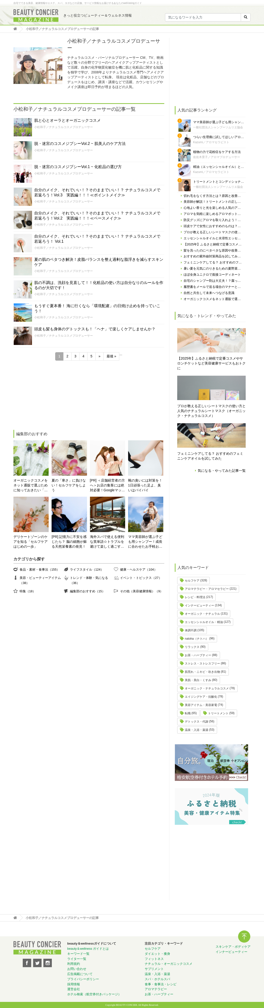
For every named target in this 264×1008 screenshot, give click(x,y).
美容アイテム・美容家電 (201, 705)
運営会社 (73, 989)
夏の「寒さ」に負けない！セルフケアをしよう (69, 485)
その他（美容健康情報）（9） (141, 591)
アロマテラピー (156, 989)
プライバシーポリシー (83, 979)
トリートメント (218, 713)
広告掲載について (80, 974)
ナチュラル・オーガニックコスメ (168, 964)
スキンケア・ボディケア (233, 946)
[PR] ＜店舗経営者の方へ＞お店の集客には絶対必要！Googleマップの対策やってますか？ (107, 485)
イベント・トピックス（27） (141, 578)
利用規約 (73, 964)
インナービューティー (199, 605)
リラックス (192, 647)
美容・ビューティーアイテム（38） (40, 580)
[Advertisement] (50, 395)
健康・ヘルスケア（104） (138, 569)
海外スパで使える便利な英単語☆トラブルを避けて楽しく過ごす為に (107, 542)
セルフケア (192, 580)
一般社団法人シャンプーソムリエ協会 (218, 127)
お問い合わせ (76, 969)
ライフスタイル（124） (87, 569)
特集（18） (28, 591)
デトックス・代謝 (196, 721)
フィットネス (154, 959)
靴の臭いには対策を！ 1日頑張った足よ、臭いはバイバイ (145, 485)
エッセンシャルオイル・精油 (204, 622)
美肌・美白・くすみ (198, 680)
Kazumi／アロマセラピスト (211, 142)
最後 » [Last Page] (111, 356)
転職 (188, 713)
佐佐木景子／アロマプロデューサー (216, 157)
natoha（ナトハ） (197, 638)
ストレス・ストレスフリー (202, 663)
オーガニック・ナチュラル (202, 613)
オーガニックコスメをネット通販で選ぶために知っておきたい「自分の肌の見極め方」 (30, 485)
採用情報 (73, 984)
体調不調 (191, 630)
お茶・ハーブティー (198, 655)
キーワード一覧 (78, 954)
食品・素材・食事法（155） (40, 569)
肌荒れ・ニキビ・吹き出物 (202, 672)
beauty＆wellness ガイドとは (88, 948)
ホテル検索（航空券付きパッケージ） (94, 994)
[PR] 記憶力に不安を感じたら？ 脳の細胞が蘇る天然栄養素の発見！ (69, 541)
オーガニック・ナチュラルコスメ (207, 688)
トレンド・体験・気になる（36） (89, 580)
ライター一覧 (76, 959)
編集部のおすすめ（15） (87, 591)
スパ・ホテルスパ (157, 979)
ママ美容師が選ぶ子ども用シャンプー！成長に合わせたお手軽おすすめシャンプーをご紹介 (145, 542)
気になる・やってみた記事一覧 (222, 471)
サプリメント (154, 969)
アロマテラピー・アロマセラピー (207, 589)
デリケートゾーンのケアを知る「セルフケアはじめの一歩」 (30, 541)
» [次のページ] (99, 356)
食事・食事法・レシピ (160, 984)
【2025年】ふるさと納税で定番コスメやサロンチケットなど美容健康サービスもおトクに (211, 363)
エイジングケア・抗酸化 (201, 696)
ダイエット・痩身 (157, 954)
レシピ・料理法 (195, 597)
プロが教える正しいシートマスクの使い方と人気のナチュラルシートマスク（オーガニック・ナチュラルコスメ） (211, 411)
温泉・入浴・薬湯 (196, 730)
